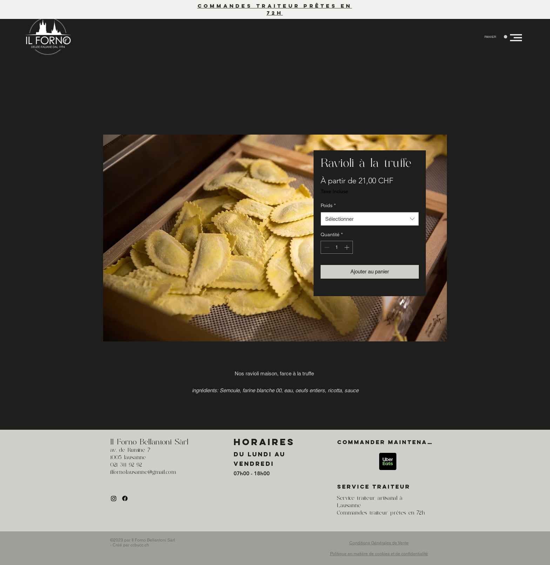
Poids (328, 205)
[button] (495, 37)
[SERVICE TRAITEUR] (387, 486)
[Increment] (347, 247)
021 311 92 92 (126, 465)
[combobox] (370, 219)
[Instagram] (113, 498)
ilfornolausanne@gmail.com (143, 472)
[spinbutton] (336, 247)
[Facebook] (124, 498)
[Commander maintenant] (387, 442)
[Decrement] (326, 247)
